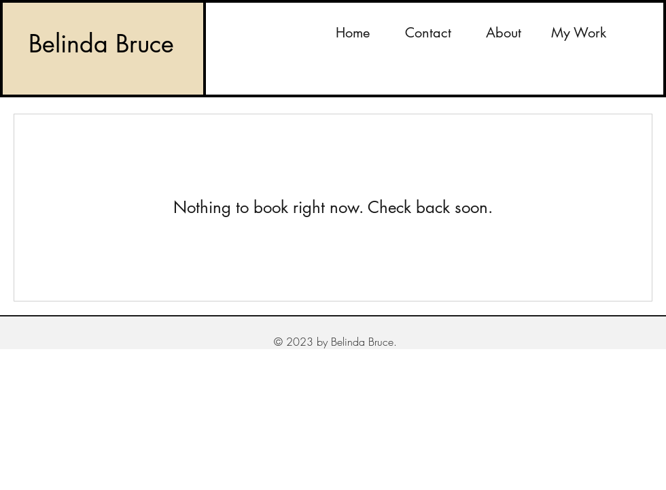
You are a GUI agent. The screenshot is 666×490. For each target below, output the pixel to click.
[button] (578, 33)
